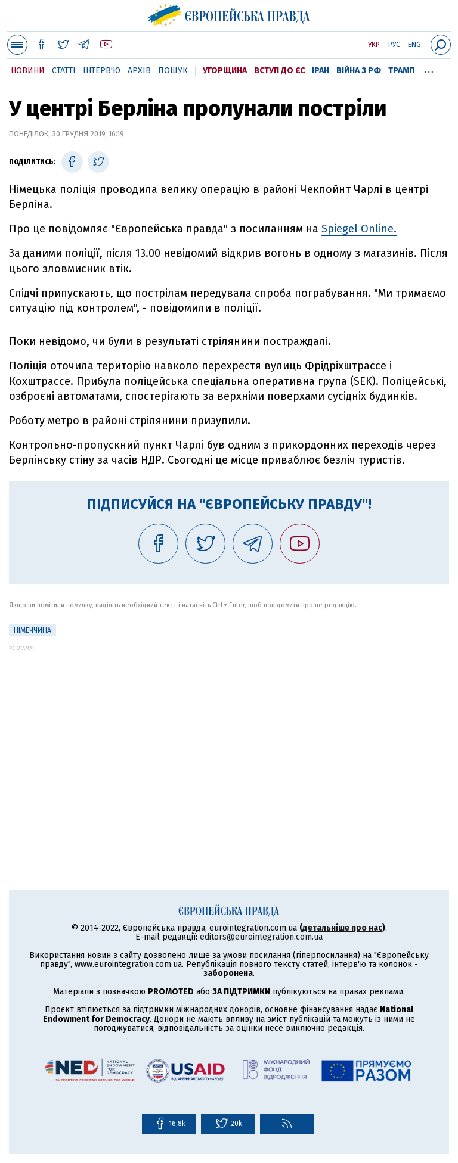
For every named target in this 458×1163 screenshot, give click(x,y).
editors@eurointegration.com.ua (261, 937)
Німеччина (32, 630)
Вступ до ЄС (279, 71)
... (429, 68)
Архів (139, 71)
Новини (28, 71)
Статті (64, 71)
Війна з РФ (358, 71)
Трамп (401, 71)
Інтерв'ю (101, 71)
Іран (320, 71)
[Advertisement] (229, 734)
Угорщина (225, 71)
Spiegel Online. (359, 228)
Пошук (173, 71)
